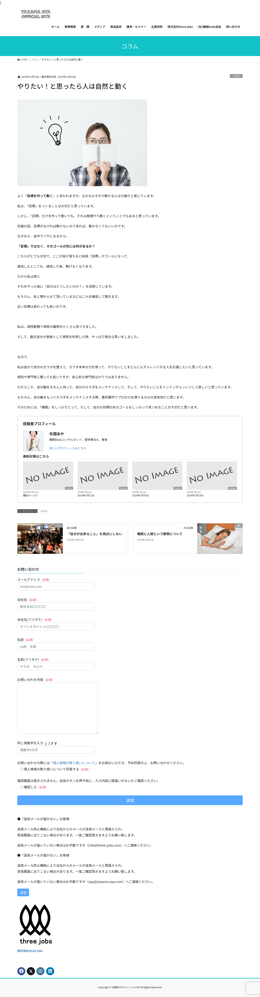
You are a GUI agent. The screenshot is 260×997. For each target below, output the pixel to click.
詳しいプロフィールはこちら (67, 448)
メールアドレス (56, 583)
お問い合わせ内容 (57, 705)
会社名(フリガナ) (56, 623)
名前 (56, 643)
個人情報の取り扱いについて (74, 762)
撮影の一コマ (30, 495)
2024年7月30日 (140, 495)
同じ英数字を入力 (56, 747)
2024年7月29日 (195, 495)
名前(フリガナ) (56, 663)
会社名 (56, 603)
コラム (236, 76)
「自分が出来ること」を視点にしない (94, 533)
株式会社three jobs (30, 951)
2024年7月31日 (86, 495)
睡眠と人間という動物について (160, 533)
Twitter (123, 488)
